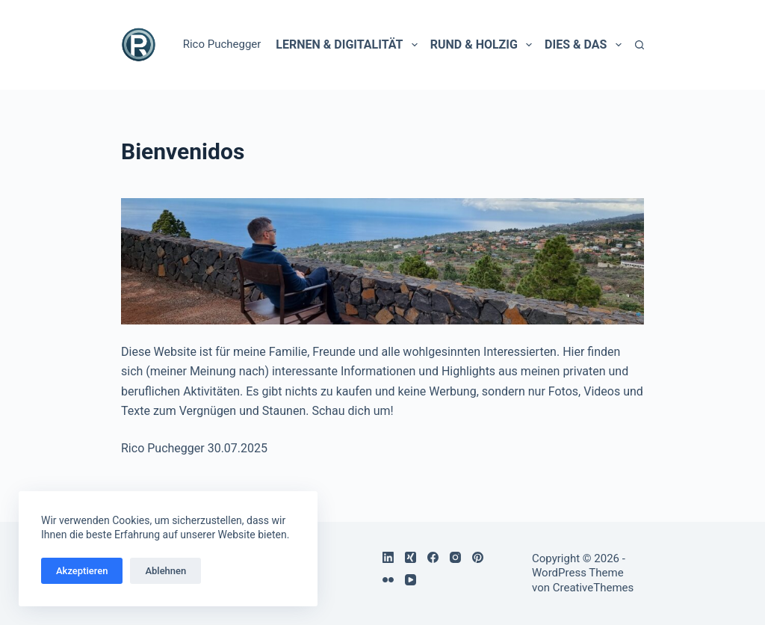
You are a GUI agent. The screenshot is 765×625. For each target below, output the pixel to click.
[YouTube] (410, 579)
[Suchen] (639, 44)
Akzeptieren (82, 570)
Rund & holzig (481, 45)
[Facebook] (433, 557)
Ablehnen (165, 570)
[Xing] (410, 557)
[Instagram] (455, 557)
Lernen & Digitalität (346, 45)
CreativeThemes (593, 587)
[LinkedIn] (388, 557)
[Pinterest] (477, 557)
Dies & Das (583, 45)
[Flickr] (388, 579)
